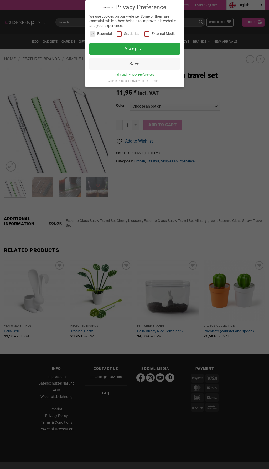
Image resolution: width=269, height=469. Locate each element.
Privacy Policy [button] (139, 81)
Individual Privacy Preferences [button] (134, 75)
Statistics (128, 33)
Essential (101, 33)
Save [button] (134, 63)
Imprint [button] (156, 81)
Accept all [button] (134, 48)
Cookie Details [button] (118, 81)
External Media (160, 33)
